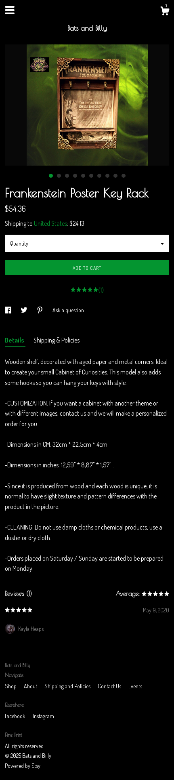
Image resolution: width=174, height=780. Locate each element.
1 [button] (51, 176)
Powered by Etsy (22, 765)
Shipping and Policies (68, 686)
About (31, 686)
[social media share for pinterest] (40, 310)
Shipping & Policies (57, 340)
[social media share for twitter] (25, 310)
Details (15, 340)
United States (50, 223)
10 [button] (124, 176)
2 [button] (59, 176)
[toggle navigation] (10, 10)
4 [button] (75, 176)
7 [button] (99, 176)
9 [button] (115, 176)
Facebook (16, 716)
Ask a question (68, 310)
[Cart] (164, 12)
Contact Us (110, 686)
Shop (11, 686)
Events (135, 686)
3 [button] (67, 176)
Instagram (43, 716)
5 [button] (83, 176)
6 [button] (91, 176)
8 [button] (107, 176)
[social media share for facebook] (9, 310)
